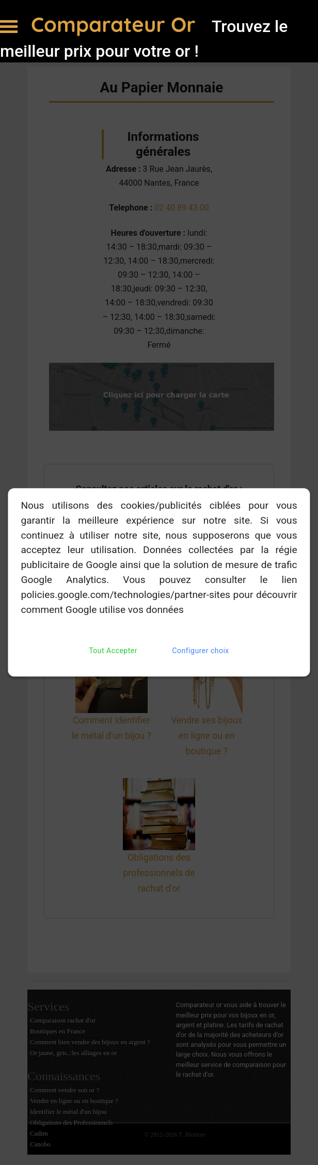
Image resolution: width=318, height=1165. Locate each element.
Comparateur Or (116, 24)
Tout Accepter (113, 651)
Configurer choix (200, 651)
